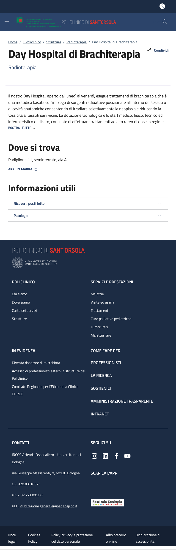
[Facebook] (116, 456)
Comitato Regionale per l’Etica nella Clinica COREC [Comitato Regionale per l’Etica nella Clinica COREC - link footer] (45, 390)
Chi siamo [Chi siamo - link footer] (19, 294)
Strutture (53, 42)
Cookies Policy (34, 538)
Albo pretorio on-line (116, 538)
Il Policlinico (32, 42)
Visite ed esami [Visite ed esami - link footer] (102, 302)
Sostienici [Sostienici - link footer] (101, 388)
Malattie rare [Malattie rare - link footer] (101, 335)
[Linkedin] (105, 456)
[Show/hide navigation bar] (7, 22)
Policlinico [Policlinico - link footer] (23, 282)
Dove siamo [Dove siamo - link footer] (21, 302)
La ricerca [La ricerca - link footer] (101, 375)
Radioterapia (76, 42)
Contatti (21, 442)
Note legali (12, 538)
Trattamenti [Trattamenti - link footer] (100, 310)
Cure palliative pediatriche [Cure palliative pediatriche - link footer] (111, 318)
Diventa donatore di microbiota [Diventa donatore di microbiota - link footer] (36, 362)
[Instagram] (94, 456)
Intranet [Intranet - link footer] (100, 414)
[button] (165, 22)
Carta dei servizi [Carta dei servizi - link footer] (24, 310)
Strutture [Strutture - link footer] (19, 318)
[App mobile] (94, 486)
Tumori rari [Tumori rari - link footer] (99, 327)
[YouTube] (127, 456)
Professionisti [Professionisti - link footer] (106, 362)
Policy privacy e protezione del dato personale (72, 538)
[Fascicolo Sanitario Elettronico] (107, 502)
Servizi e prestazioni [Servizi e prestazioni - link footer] (112, 282)
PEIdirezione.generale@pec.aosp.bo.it (48, 506)
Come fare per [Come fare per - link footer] (105, 351)
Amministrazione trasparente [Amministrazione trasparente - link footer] (122, 401)
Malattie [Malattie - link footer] (97, 294)
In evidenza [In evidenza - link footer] (23, 351)
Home (12, 42)
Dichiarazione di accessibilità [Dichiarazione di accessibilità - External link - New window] (148, 538)
